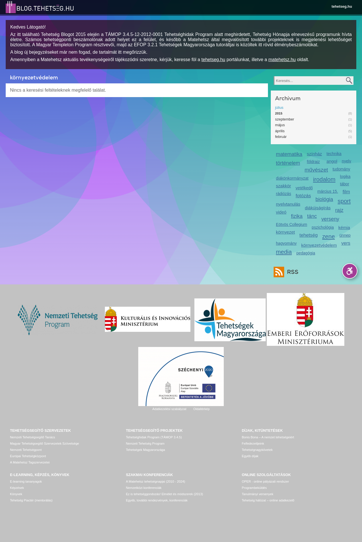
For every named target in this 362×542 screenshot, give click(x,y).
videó (281, 212)
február (281, 137)
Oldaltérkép (201, 409)
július (279, 107)
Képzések (17, 487)
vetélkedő (304, 188)
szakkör (283, 185)
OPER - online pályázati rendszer (265, 481)
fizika (297, 216)
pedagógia (305, 253)
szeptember (284, 119)
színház (314, 153)
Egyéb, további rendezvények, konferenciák (157, 500)
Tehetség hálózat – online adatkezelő (268, 500)
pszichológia (323, 227)
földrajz (313, 161)
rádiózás (283, 193)
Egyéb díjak (250, 456)
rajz (339, 210)
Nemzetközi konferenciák (144, 487)
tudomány (341, 169)
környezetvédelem (319, 245)
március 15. (327, 191)
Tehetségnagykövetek (257, 449)
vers (345, 243)
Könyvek (16, 494)
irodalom (324, 179)
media (284, 251)
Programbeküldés (254, 487)
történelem (288, 163)
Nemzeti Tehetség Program (145, 443)
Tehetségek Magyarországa (145, 449)
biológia (324, 199)
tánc (312, 216)
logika (345, 176)
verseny (330, 219)
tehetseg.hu (342, 6)
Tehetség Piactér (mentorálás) (31, 500)
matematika (289, 154)
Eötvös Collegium (291, 224)
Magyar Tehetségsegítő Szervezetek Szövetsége (44, 443)
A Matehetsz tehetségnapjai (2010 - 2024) (155, 481)
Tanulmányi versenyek (257, 494)
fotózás (303, 195)
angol (331, 161)
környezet (285, 232)
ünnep (345, 235)
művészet (316, 170)
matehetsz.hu (282, 59)
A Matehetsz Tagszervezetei (30, 462)
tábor (344, 184)
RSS (291, 272)
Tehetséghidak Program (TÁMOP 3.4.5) (154, 437)
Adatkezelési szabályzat (169, 409)
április (279, 131)
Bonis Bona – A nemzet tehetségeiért (268, 437)
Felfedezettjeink (253, 443)
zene (328, 236)
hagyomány (286, 243)
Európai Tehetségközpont (28, 456)
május (280, 125)
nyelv (346, 161)
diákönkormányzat (292, 178)
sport (344, 201)
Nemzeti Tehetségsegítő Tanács (32, 437)
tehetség (309, 235)
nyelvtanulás (288, 204)
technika (333, 153)
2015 (278, 113)
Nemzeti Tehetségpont (26, 449)
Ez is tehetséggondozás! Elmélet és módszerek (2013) (164, 494)
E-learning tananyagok (26, 481)
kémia (344, 227)
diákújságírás (318, 207)
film (346, 191)
